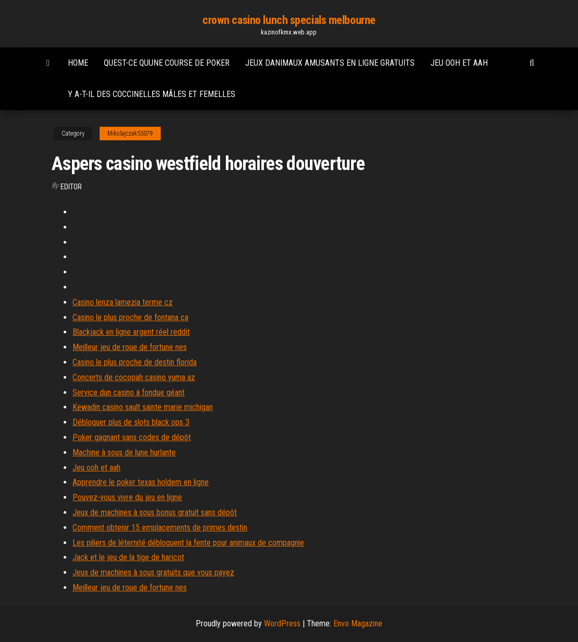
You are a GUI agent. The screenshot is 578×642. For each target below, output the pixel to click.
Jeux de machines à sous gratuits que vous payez (153, 572)
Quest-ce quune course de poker (167, 63)
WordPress (282, 623)
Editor (71, 187)
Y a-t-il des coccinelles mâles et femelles (151, 94)
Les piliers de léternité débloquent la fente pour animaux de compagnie (188, 543)
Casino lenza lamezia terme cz (123, 302)
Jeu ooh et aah (459, 63)
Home (78, 63)
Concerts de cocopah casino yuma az (134, 377)
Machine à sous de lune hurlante (124, 452)
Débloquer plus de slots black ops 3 (131, 422)
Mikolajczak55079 (130, 133)
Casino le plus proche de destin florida (135, 362)
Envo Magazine (357, 623)
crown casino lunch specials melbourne (289, 20)
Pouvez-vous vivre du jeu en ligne (127, 497)
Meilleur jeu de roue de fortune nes (130, 347)
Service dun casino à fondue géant (129, 392)
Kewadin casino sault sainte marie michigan (143, 407)
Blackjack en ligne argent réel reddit (131, 332)
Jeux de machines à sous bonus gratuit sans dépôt (155, 512)
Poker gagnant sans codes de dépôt (132, 437)
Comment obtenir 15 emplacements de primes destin (160, 527)
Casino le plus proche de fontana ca (130, 317)
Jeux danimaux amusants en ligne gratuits (330, 63)
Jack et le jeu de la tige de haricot (128, 557)
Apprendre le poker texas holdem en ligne (141, 482)
